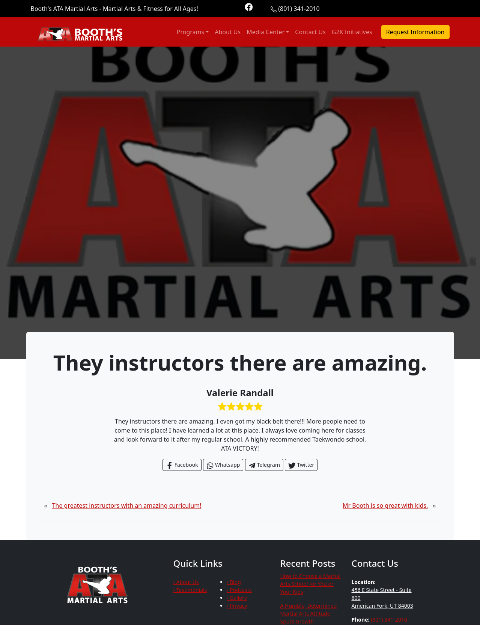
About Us (228, 32)
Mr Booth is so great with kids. (385, 505)
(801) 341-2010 (298, 9)
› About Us (186, 582)
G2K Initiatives (352, 32)
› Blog (234, 582)
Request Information (415, 32)
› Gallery (237, 597)
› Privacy (237, 605)
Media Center (265, 32)
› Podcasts (239, 589)
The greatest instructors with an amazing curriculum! (127, 505)
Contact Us (310, 32)
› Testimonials (190, 589)
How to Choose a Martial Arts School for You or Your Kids (310, 583)
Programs (190, 32)
